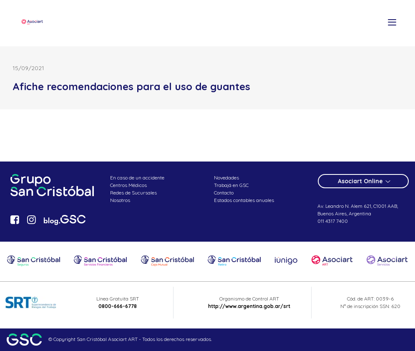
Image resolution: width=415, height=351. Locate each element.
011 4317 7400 (332, 221)
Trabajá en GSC (231, 185)
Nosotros (120, 200)
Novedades (226, 177)
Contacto (224, 192)
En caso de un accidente (137, 177)
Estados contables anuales (244, 200)
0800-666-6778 (117, 306)
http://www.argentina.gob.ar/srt (249, 306)
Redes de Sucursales (133, 192)
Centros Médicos (128, 185)
